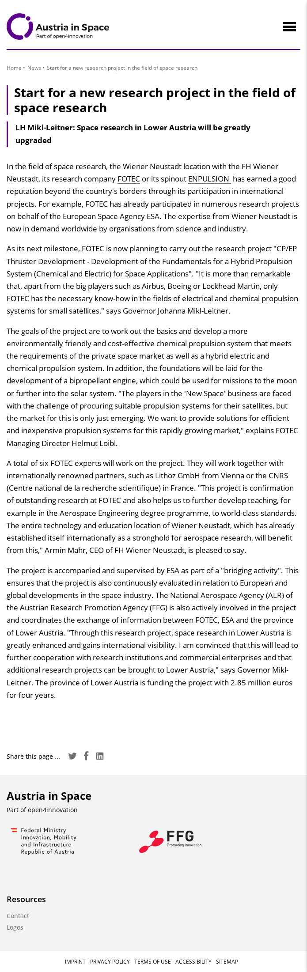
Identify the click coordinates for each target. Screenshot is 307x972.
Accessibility (193, 961)
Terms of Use (152, 961)
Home (14, 68)
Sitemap (227, 961)
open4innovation (53, 810)
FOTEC (128, 179)
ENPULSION (209, 179)
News (34, 68)
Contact (18, 915)
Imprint (75, 961)
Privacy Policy (110, 961)
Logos (15, 927)
